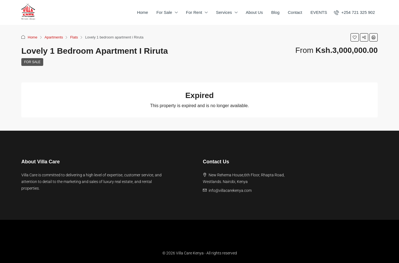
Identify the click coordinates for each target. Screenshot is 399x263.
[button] (355, 37)
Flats (74, 37)
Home (142, 12)
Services (224, 12)
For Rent (194, 12)
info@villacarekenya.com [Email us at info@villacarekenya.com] (230, 190)
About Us (254, 12)
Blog (275, 12)
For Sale (164, 12)
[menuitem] (354, 12)
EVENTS (318, 12)
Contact (295, 12)
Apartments (54, 37)
